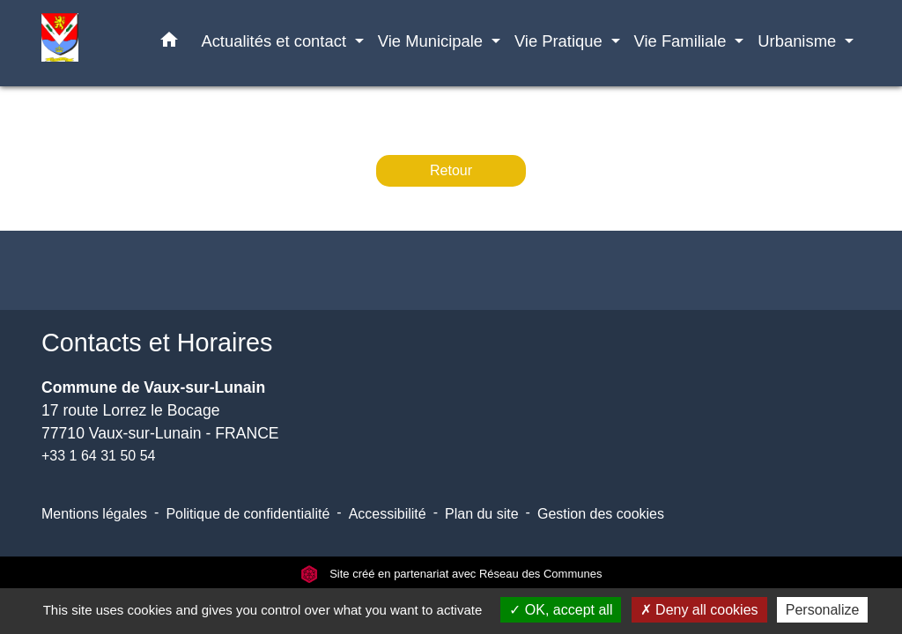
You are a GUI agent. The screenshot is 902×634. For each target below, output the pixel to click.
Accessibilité (387, 513)
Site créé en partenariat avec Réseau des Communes (451, 573)
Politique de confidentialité (247, 513)
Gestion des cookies (600, 513)
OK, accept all (560, 609)
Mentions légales (94, 513)
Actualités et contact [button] (276, 41)
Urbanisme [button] (799, 41)
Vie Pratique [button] (560, 41)
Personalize (823, 609)
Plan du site (482, 513)
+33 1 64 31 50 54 (98, 455)
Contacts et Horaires (156, 342)
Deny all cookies (699, 609)
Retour (451, 170)
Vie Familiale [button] (682, 41)
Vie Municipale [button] (432, 41)
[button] (169, 43)
